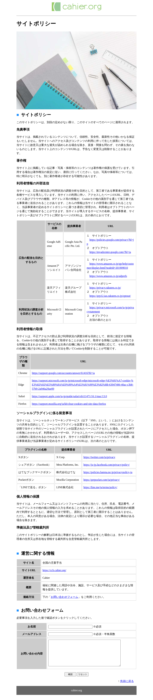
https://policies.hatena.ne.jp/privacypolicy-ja (108, 472)
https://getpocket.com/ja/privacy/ (102, 479)
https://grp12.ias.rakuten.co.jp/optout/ (110, 295)
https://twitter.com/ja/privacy (99, 457)
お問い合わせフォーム (64, 596)
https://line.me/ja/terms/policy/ (100, 487)
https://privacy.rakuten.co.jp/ (105, 287)
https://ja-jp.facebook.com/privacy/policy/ (107, 464)
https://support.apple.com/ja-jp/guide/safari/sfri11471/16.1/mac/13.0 (69, 396)
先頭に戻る (127, 686)
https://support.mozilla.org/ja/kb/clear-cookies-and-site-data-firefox (69, 403)
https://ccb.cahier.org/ (54, 570)
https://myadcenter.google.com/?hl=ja (110, 252)
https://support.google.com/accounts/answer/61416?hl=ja (63, 373)
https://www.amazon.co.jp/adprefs (108, 276)
